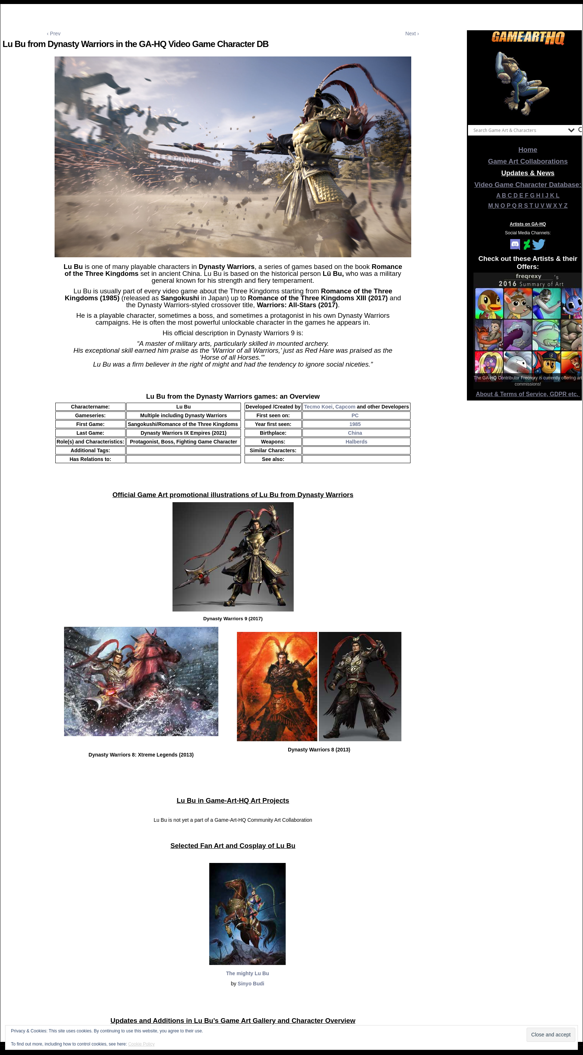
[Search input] (518, 130)
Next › (412, 33)
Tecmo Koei (318, 407)
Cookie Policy (141, 1044)
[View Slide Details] (528, 83)
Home (528, 149)
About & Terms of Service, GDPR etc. (528, 394)
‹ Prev (53, 33)
